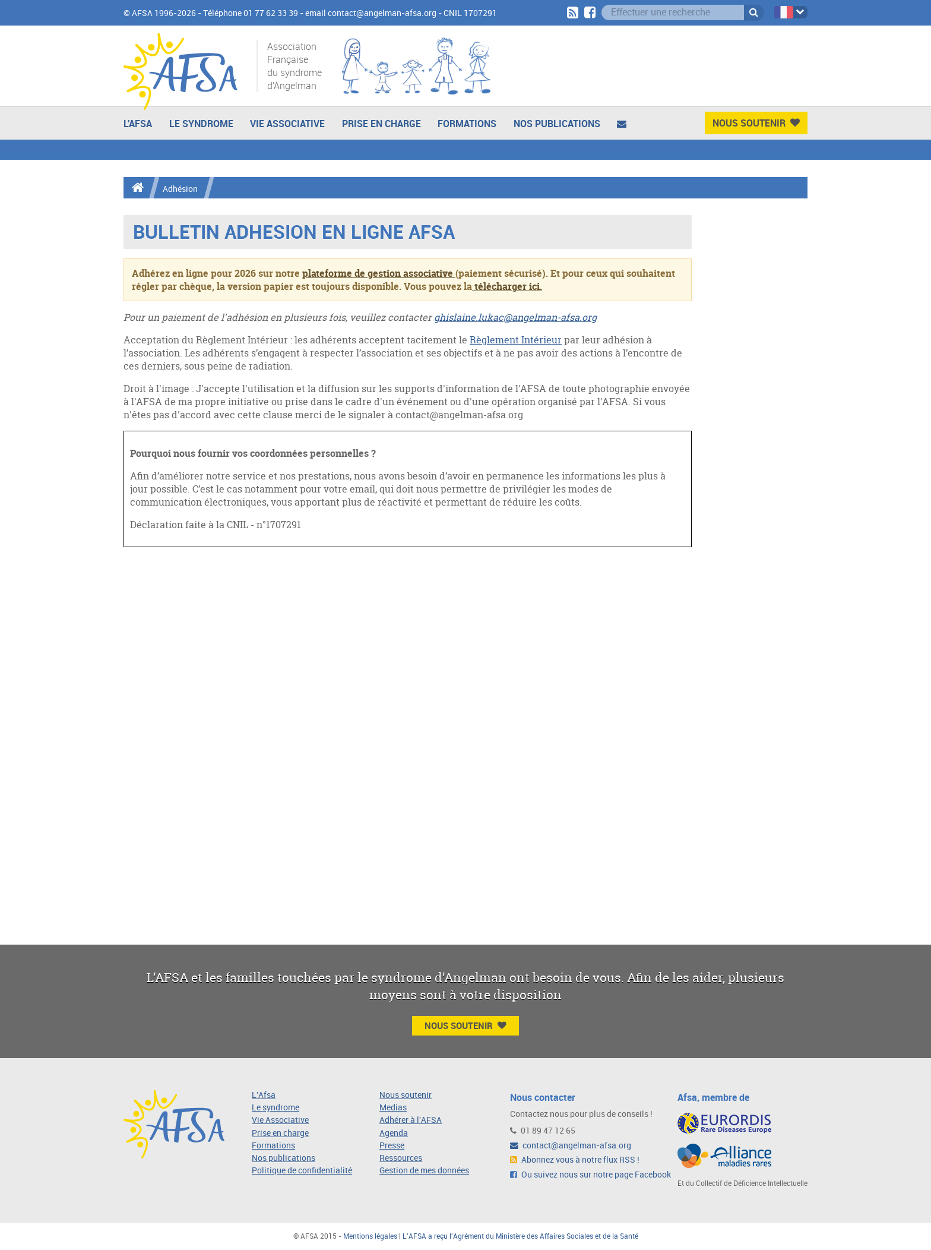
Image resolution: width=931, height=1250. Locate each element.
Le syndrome (275, 1108)
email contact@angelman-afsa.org (370, 13)
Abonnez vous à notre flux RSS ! (574, 1160)
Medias (393, 1108)
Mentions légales (370, 1236)
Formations (467, 123)
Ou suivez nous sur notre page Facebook (590, 1175)
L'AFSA (138, 123)
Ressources (400, 1158)
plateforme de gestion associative (377, 273)
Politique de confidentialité (302, 1171)
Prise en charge (381, 123)
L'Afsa (264, 1095)
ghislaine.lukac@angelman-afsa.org (515, 317)
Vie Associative (287, 123)
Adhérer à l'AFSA (410, 1120)
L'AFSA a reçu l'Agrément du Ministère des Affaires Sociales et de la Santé (520, 1236)
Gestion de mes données (424, 1171)
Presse (391, 1146)
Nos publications (557, 123)
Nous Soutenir (756, 123)
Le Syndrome (201, 123)
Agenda (393, 1133)
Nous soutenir (405, 1095)
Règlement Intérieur (516, 339)
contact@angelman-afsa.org (570, 1146)
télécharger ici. (508, 286)
